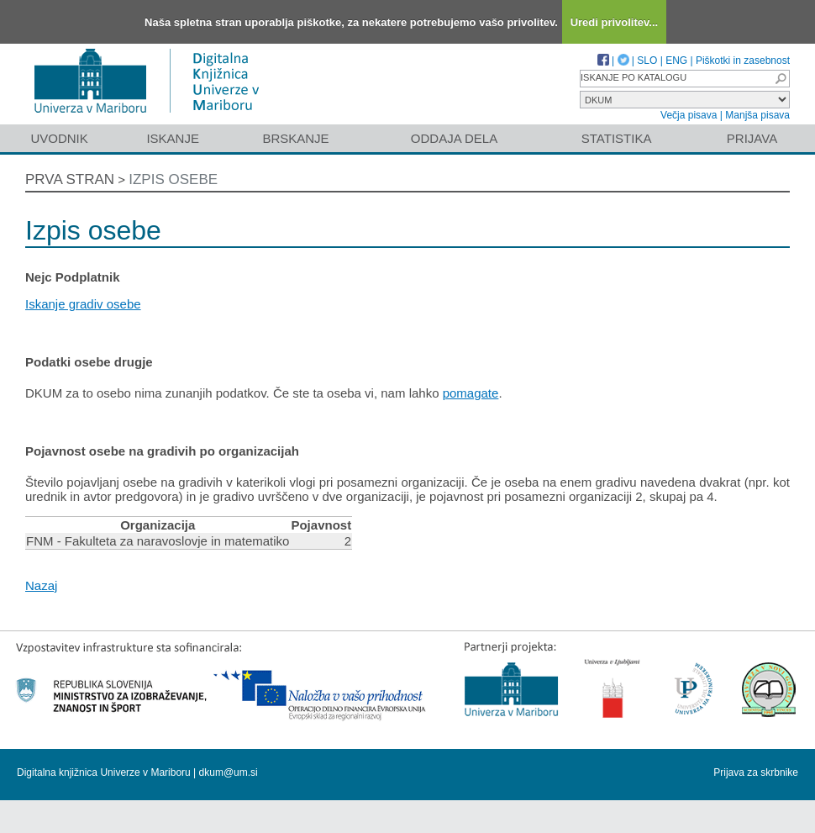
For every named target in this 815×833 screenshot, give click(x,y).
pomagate (471, 393)
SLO (647, 60)
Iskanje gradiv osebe (83, 304)
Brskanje (295, 138)
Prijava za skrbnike (755, 772)
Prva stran (69, 179)
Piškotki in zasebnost (743, 60)
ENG (676, 60)
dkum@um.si (228, 772)
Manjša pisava (757, 115)
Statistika (616, 138)
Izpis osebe (173, 179)
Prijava (752, 138)
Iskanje (172, 138)
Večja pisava (688, 115)
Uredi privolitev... (614, 22)
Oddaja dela (454, 138)
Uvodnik (58, 138)
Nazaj (41, 585)
